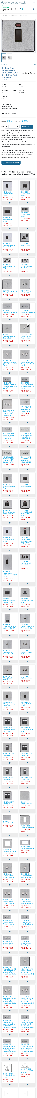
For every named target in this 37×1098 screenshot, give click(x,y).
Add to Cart (27, 127)
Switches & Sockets (12, 16)
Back (34, 64)
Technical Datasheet (11, 163)
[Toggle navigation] (34, 2)
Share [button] (4, 64)
